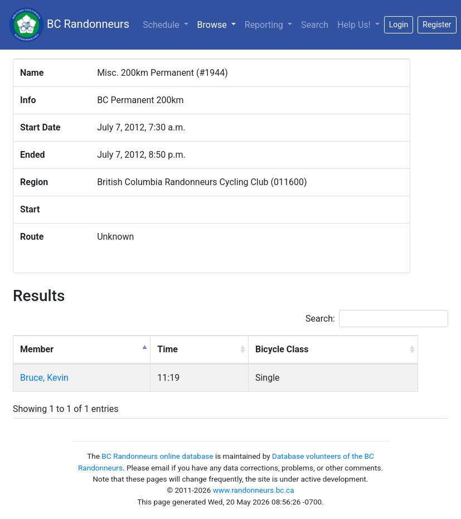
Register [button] (437, 24)
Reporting (265, 25)
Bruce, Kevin (44, 377)
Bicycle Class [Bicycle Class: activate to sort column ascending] (282, 349)
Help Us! (354, 25)
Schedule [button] (162, 25)
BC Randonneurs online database (157, 456)
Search (314, 25)
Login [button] (399, 24)
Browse (218, 24)
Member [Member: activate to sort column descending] (37, 349)
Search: (376, 318)
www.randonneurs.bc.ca (253, 490)
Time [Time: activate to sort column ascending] (167, 349)
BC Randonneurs (69, 24)
